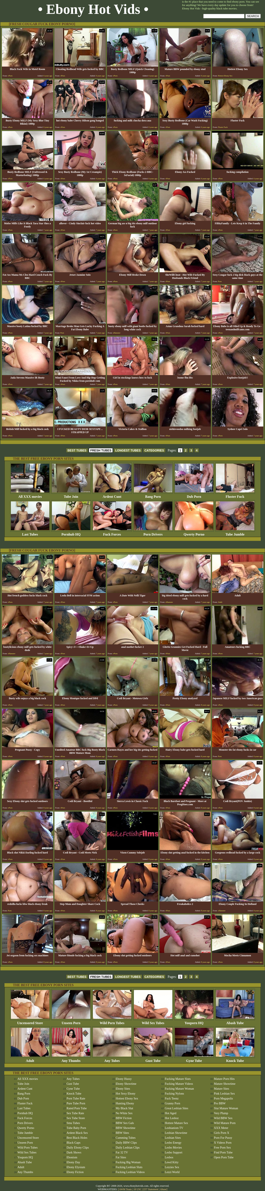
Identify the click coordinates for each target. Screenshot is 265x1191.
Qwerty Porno (194, 533)
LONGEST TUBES (128, 450)
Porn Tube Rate (76, 1098)
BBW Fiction (124, 1118)
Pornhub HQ (71, 533)
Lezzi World (172, 1172)
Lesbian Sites (173, 1137)
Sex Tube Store (76, 1118)
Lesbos (169, 1157)
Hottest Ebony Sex (127, 1098)
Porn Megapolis (223, 1098)
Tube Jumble (235, 533)
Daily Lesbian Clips (128, 1147)
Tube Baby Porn (76, 1128)
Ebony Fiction (75, 1172)
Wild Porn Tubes (112, 1021)
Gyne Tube (194, 1059)
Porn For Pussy (223, 1137)
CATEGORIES (154, 450)
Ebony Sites (123, 1088)
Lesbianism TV (174, 1128)
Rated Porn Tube (77, 1108)
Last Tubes (30, 533)
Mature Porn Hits (224, 1078)
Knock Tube (235, 1059)
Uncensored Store (30, 1021)
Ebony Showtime (126, 1083)
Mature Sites (221, 1088)
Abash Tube (235, 1021)
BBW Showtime (125, 1128)
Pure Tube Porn (76, 1103)
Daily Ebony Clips (78, 1147)
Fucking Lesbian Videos (130, 1172)
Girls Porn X (221, 1132)
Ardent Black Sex (77, 1132)
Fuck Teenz (172, 1098)
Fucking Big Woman (128, 1162)
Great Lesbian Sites (176, 1108)
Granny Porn (172, 1103)
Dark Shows (74, 1152)
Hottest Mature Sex (176, 1123)
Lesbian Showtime (176, 1132)
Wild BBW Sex (223, 1118)
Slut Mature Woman (226, 1108)
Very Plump (221, 1113)
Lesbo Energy (173, 1142)
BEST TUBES (76, 450)
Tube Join (71, 495)
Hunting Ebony (125, 1103)
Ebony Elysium (76, 1167)
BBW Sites (122, 1132)
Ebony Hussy (124, 1078)
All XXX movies (30, 495)
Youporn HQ (194, 1021)
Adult (30, 1059)
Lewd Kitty (172, 1162)
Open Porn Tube (224, 1157)
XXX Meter (221, 1128)
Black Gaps (74, 1142)
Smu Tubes (73, 1123)
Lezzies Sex (172, 1167)
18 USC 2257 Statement (145, 1189)
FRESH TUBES (100, 450)
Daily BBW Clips (126, 1142)
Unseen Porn (71, 1021)
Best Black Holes (77, 1137)
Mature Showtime (225, 1083)
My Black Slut (124, 1108)
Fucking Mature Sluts (178, 1078)
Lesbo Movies (173, 1147)
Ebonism (72, 1157)
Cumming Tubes (126, 1137)
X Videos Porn (222, 1142)
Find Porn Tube (223, 1152)
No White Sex (124, 1113)
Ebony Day (73, 1162)
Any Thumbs (71, 1059)
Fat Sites (121, 1157)
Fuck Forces (112, 533)
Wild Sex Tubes (153, 1021)
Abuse (163, 1189)
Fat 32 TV (122, 1152)
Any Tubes (112, 1059)
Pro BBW (220, 1103)
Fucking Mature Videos (179, 1083)
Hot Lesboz (172, 1118)
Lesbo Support (173, 1152)
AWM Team (125, 1189)
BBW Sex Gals (125, 1123)
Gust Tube (153, 1059)
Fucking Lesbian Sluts (129, 1167)
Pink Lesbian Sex (224, 1093)
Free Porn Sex (222, 1147)
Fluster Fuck (235, 495)
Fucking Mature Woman (179, 1088)
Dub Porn (194, 495)
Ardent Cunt (112, 495)
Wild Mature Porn (225, 1123)
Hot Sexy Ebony (126, 1093)
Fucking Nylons (174, 1093)
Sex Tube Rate (75, 1113)
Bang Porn (153, 495)
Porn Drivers (153, 533)
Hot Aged (170, 1113)
